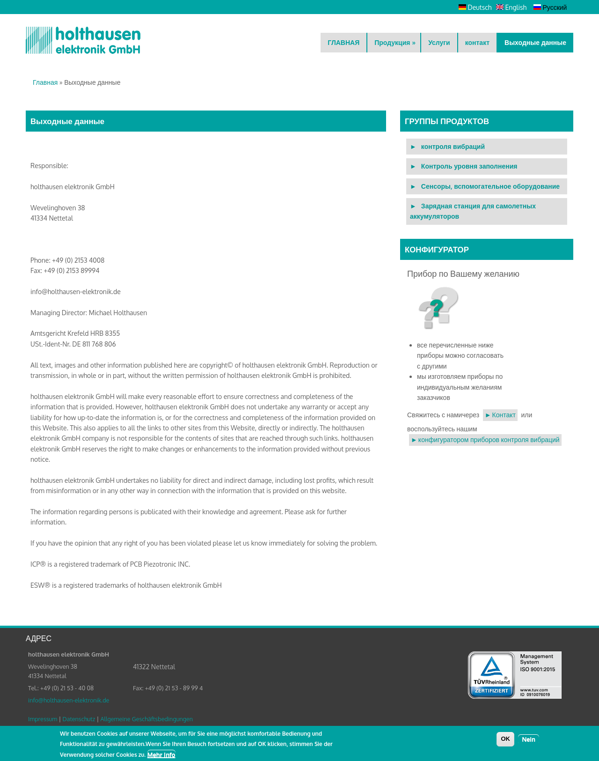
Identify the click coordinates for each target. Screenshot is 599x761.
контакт (477, 42)
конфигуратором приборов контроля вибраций (489, 439)
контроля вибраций (453, 146)
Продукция (395, 42)
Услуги (439, 42)
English (511, 7)
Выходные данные (535, 42)
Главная (45, 82)
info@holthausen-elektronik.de (68, 700)
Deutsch (475, 7)
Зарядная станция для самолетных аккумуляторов (473, 211)
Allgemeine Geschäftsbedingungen (146, 719)
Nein (528, 741)
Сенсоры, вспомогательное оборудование (490, 186)
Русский (550, 7)
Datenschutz (78, 719)
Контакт (504, 415)
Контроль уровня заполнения (469, 166)
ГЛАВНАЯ (343, 42)
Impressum (42, 719)
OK (505, 740)
